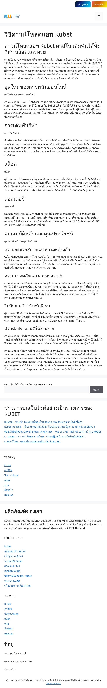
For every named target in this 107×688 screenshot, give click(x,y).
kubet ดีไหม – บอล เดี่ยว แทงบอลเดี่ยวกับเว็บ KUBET (32, 441)
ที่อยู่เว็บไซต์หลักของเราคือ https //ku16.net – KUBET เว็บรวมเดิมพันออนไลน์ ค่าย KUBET (52, 431)
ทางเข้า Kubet (12, 580)
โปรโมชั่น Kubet (13, 561)
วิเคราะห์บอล (11, 475)
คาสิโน (8, 470)
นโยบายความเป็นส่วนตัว (17, 585)
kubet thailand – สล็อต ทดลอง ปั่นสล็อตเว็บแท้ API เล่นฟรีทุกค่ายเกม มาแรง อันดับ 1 (49, 426)
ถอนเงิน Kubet (12, 571)
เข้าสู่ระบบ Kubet (13, 556)
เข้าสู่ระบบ (82, 4)
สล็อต (7, 480)
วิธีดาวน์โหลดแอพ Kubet (18, 575)
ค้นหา (96, 389)
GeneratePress (53, 683)
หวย (6, 485)
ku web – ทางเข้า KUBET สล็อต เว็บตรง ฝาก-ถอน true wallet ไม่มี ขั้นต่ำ (43, 421)
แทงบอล (8, 495)
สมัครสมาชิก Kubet (15, 551)
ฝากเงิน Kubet (12, 566)
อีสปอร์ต (8, 490)
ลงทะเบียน (99, 4)
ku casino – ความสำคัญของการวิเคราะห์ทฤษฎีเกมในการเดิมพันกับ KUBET (44, 436)
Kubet (7, 465)
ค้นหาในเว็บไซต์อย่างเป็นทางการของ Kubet (28, 384)
